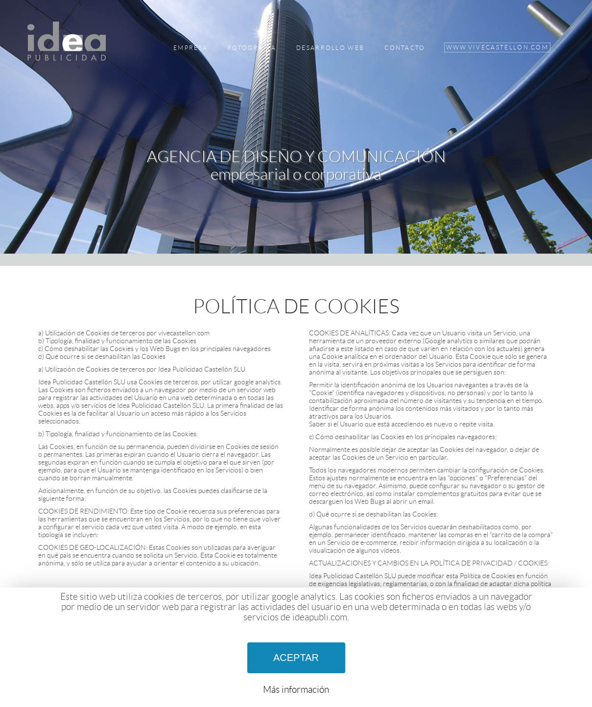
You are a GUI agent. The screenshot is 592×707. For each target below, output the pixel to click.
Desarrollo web (330, 48)
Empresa (190, 48)
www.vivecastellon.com (497, 47)
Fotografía (252, 48)
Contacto (404, 48)
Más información (296, 689)
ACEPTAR (296, 657)
